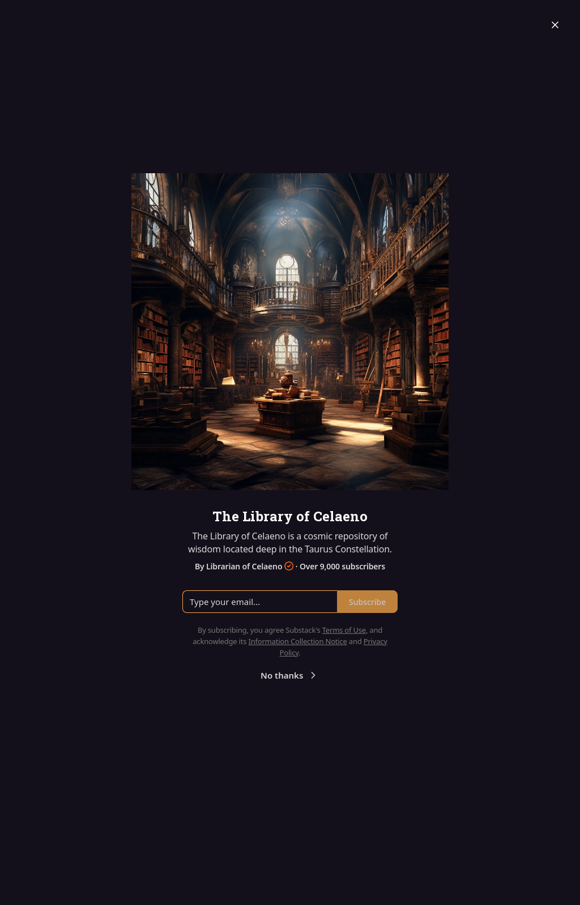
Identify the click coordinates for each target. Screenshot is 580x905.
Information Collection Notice (297, 641)
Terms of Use (344, 630)
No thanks (290, 675)
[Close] (555, 25)
